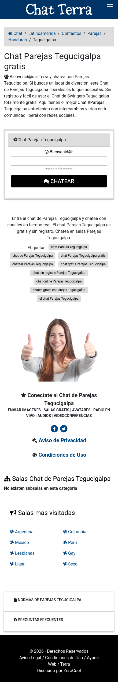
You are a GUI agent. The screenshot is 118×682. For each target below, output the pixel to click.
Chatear (59, 181)
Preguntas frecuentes (38, 620)
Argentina (22, 531)
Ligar (17, 564)
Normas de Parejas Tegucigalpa (47, 600)
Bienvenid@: (59, 152)
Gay (69, 553)
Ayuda (93, 657)
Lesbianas (22, 553)
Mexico (19, 542)
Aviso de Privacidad (62, 440)
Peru (70, 542)
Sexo (70, 564)
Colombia (74, 531)
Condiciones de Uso (62, 455)
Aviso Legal (30, 657)
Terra (65, 664)
